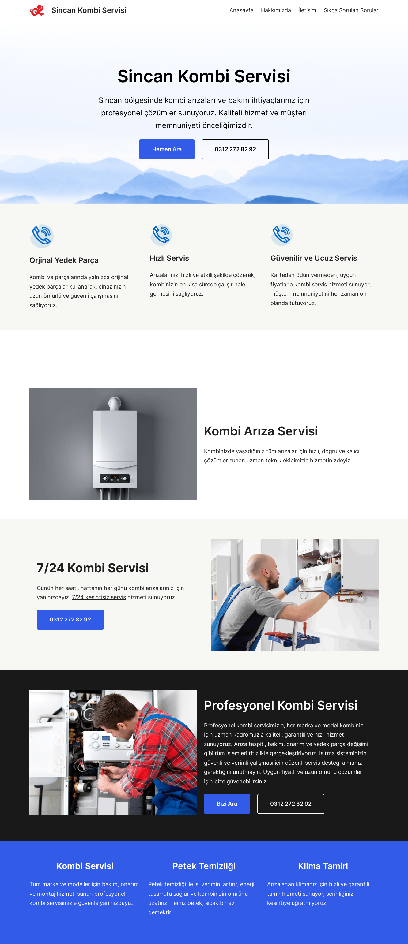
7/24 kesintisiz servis (99, 597)
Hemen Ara (167, 149)
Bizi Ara (227, 803)
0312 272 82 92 (235, 149)
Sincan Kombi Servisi (88, 10)
